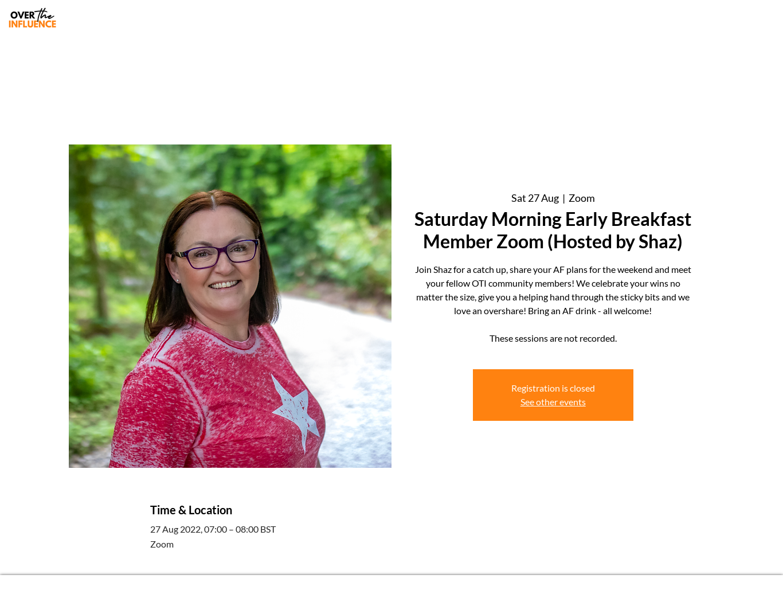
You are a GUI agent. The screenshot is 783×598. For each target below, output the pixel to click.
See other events (553, 401)
